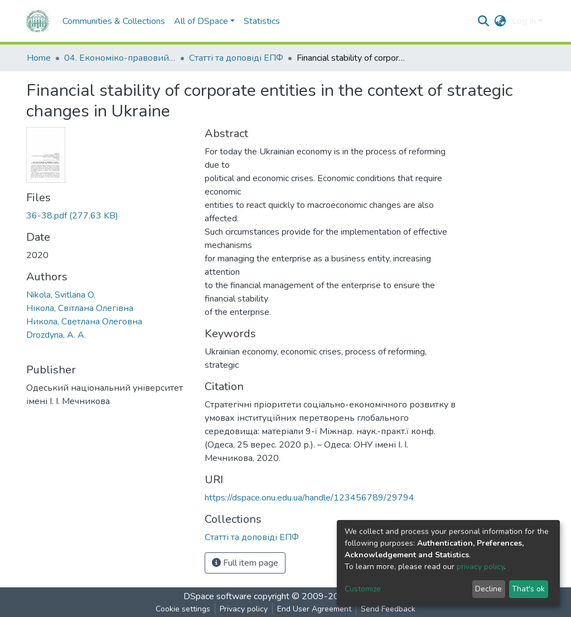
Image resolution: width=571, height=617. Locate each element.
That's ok (528, 589)
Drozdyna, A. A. (56, 335)
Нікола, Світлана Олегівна (79, 308)
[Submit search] (483, 21)
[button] (500, 21)
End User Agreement (314, 609)
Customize (363, 589)
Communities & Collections (113, 21)
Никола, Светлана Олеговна (84, 321)
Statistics (262, 21)
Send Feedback (388, 609)
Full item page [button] (245, 563)
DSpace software (217, 596)
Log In (524, 21)
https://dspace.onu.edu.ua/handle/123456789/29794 (309, 498)
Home (39, 58)
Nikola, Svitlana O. (60, 295)
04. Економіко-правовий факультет (120, 58)
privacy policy (480, 566)
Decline (488, 589)
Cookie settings (183, 609)
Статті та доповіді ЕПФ (236, 58)
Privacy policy (244, 609)
